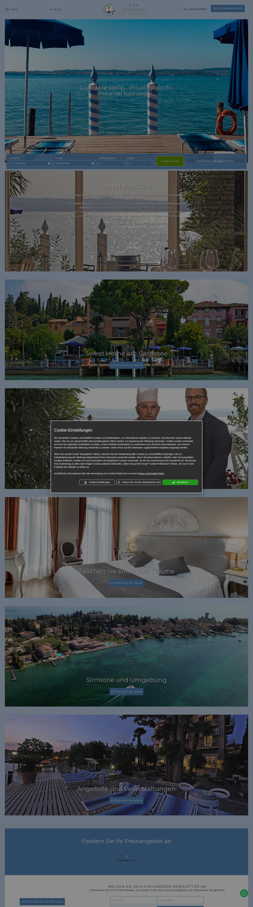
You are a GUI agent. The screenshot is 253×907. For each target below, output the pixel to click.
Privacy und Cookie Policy (151, 473)
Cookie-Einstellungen (97, 482)
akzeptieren (180, 482)
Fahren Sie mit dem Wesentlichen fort (138, 482)
